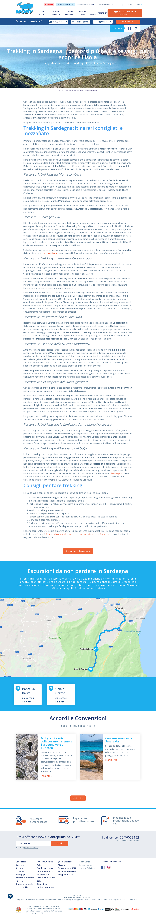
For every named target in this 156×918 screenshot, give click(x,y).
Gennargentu (117, 473)
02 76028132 (129, 837)
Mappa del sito (65, 874)
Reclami (19, 868)
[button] (138, 4)
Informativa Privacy (31, 848)
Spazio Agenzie (65, 4)
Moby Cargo (84, 861)
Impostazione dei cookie (24, 885)
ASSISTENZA (102, 13)
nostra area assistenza (131, 840)
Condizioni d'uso (45, 868)
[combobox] (81, 22)
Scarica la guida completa (78, 551)
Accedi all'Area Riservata (127, 13)
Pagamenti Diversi (67, 871)
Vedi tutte (78, 798)
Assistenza (86, 4)
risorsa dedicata (49, 253)
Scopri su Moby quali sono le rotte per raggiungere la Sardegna (77, 534)
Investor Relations (87, 868)
